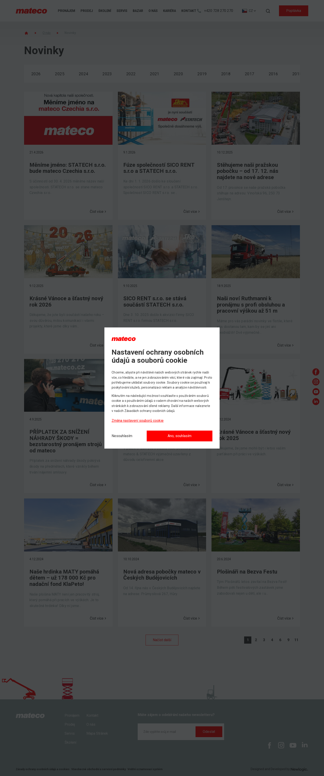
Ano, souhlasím (179, 436)
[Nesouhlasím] (122, 436)
